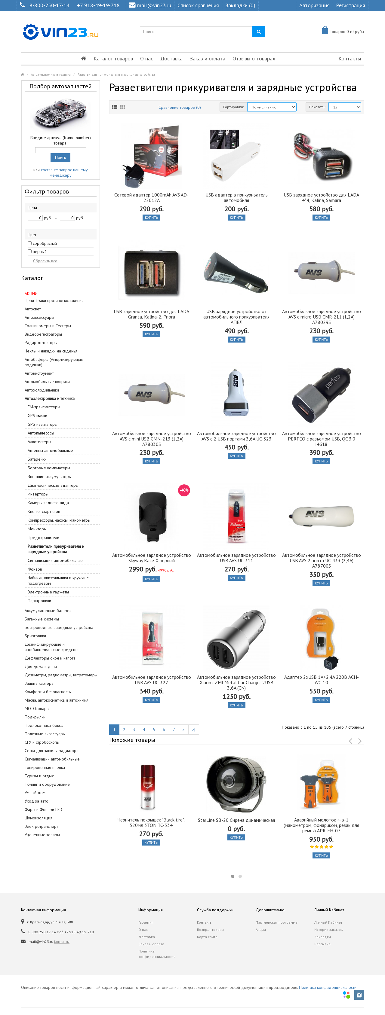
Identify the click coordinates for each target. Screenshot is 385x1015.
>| (193, 729)
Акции (261, 929)
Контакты (349, 58)
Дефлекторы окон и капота (50, 658)
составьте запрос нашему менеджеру (64, 172)
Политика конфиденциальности (157, 954)
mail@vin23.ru (150, 5)
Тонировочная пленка (45, 767)
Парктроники (39, 600)
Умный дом (35, 792)
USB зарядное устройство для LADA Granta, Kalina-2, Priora (151, 314)
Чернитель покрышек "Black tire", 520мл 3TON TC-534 (151, 822)
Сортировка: (233, 107)
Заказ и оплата (207, 58)
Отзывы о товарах (254, 58)
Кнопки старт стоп (44, 511)
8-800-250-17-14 (49, 5)
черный (40, 251)
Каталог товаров (113, 58)
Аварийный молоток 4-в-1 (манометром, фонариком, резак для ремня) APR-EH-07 (321, 825)
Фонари (35, 569)
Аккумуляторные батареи (48, 610)
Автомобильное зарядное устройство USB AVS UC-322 (151, 679)
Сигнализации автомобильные (55, 560)
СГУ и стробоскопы (42, 742)
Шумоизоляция (38, 818)
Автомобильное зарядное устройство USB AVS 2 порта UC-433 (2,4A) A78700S (321, 560)
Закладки (322, 936)
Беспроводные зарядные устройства (59, 627)
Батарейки (37, 459)
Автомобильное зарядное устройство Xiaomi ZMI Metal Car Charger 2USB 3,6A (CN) (236, 682)
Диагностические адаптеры (53, 485)
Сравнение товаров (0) (180, 107)
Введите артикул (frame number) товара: (60, 140)
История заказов (328, 929)
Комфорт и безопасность (48, 691)
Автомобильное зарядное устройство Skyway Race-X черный (151, 557)
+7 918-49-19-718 (98, 5)
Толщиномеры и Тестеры (48, 325)
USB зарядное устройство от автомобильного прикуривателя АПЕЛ (236, 317)
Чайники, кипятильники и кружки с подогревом (58, 580)
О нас (146, 58)
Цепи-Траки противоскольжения (54, 300)
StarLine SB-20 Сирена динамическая (236, 820)
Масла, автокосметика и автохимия (56, 700)
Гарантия (145, 922)
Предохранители (43, 537)
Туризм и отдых (39, 776)
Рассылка (322, 944)
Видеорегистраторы (43, 334)
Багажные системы (42, 619)
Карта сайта (207, 936)
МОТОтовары (37, 708)
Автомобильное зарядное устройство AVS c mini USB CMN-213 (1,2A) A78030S (151, 439)
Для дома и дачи (41, 666)
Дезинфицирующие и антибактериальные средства (52, 647)
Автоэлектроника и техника (51, 74)
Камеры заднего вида (48, 502)
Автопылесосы (41, 433)
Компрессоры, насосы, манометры (59, 520)
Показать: (317, 107)
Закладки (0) (240, 5)
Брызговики (35, 636)
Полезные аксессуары (45, 733)
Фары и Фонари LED (43, 809)
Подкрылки (35, 717)
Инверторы (38, 494)
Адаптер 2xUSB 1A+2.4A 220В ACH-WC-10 (321, 679)
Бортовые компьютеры (49, 468)
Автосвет (33, 309)
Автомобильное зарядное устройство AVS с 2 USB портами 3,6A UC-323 (236, 436)
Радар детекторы (41, 342)
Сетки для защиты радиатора (52, 750)
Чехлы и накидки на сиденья (51, 351)
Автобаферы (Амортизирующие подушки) (54, 362)
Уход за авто (36, 801)
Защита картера (39, 683)
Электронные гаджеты (48, 592)
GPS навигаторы (42, 424)
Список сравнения (198, 5)
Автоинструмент (39, 373)
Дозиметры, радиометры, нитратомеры (61, 675)
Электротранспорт (41, 826)
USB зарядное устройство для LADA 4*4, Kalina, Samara (321, 197)
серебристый (45, 243)
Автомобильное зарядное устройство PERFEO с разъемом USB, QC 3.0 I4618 (321, 439)
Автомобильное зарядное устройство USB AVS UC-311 (236, 557)
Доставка (171, 58)
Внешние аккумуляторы (50, 476)
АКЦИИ (31, 293)
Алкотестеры (39, 441)
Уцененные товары (42, 834)
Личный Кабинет (328, 922)
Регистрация (350, 5)
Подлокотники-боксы (44, 725)
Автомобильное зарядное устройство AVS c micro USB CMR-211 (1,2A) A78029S (321, 317)
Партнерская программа (276, 922)
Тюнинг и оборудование (47, 784)
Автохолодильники (42, 390)
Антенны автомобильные (50, 450)
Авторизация (314, 5)
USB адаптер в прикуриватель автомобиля (236, 197)
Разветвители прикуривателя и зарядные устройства (116, 74)
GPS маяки (37, 415)
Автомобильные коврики (47, 381)
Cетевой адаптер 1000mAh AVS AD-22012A (151, 197)
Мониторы (37, 529)
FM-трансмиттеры (44, 407)
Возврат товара (210, 929)
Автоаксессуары (39, 317)
